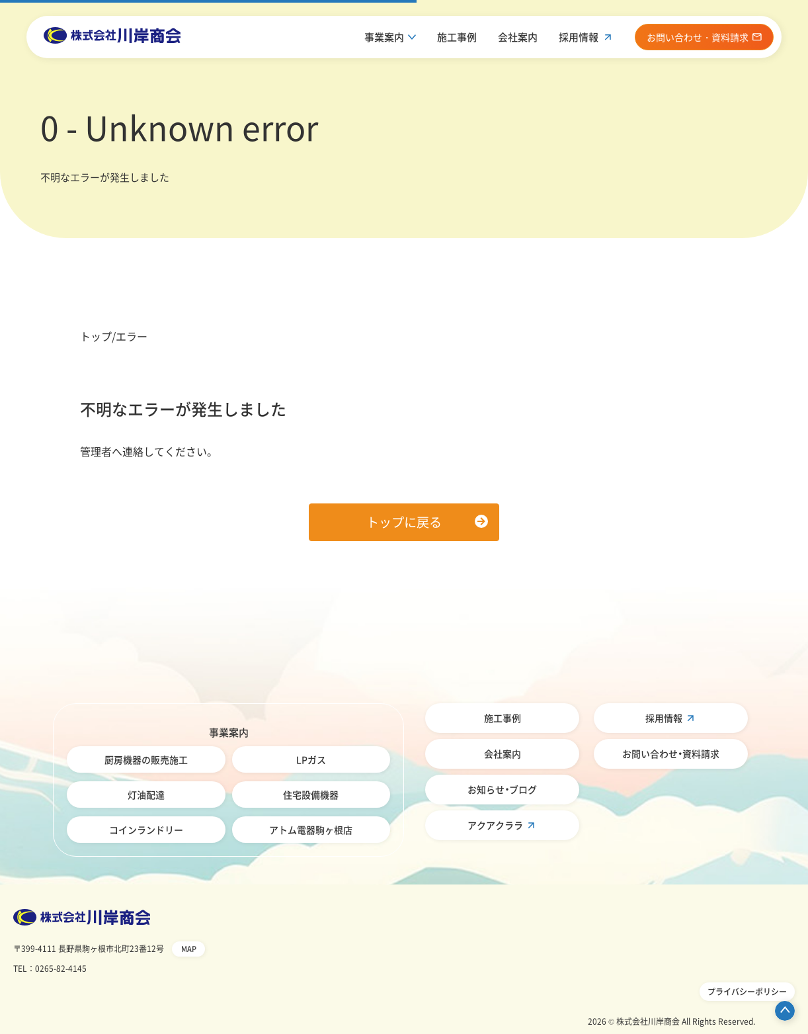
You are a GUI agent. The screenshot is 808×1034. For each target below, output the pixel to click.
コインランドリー (146, 829)
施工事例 (457, 37)
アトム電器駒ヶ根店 (310, 829)
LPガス (311, 759)
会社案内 (518, 37)
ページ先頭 (785, 1011)
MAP (188, 949)
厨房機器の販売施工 (146, 759)
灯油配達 (146, 794)
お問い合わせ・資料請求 (670, 753)
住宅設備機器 (311, 794)
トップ (96, 336)
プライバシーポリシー (747, 992)
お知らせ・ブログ (502, 789)
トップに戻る (404, 522)
